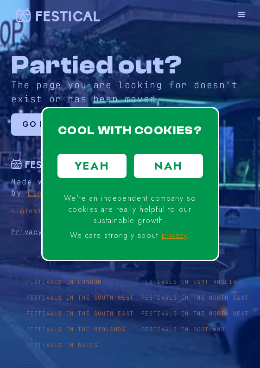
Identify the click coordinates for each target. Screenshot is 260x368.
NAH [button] (168, 166)
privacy (174, 235)
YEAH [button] (92, 166)
